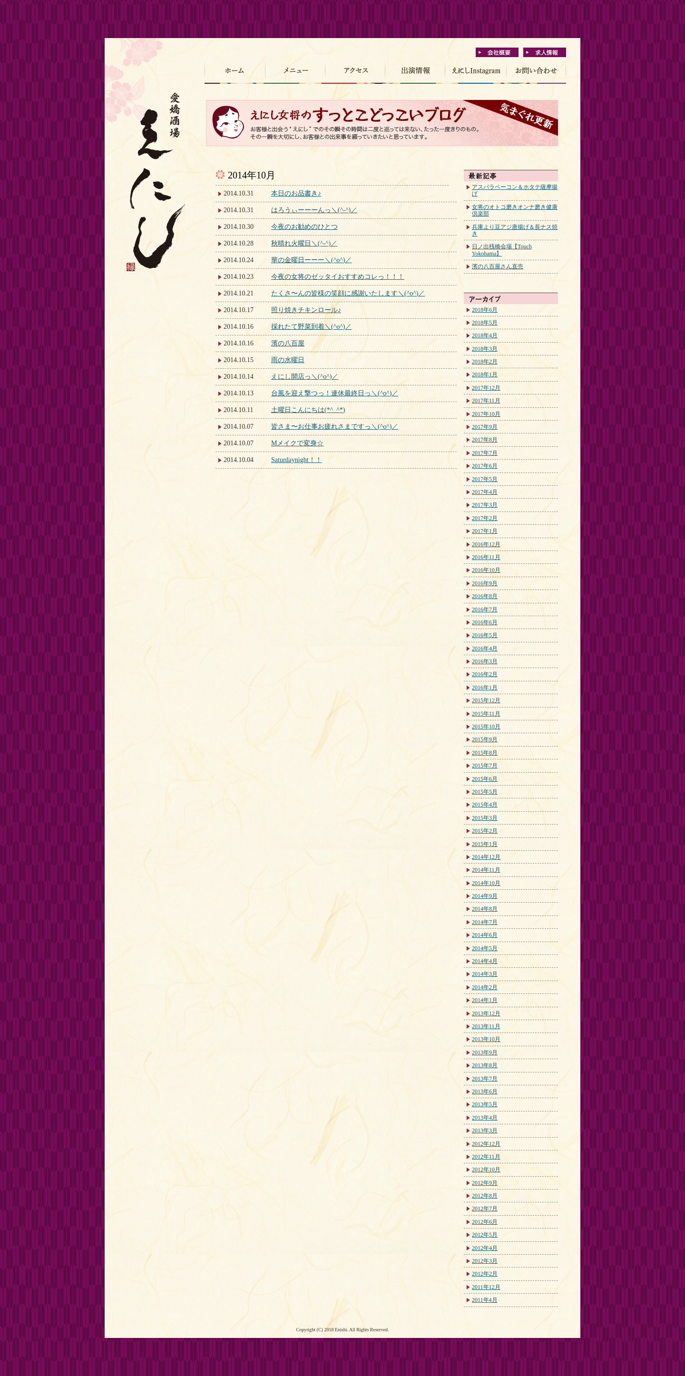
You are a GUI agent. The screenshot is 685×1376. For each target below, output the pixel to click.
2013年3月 (485, 1130)
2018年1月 (485, 374)
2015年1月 (485, 844)
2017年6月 (485, 465)
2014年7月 (485, 922)
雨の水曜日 (287, 360)
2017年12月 (486, 387)
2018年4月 (485, 335)
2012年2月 (485, 1273)
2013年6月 (485, 1091)
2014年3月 (485, 974)
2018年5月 (485, 322)
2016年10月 (486, 570)
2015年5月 (485, 791)
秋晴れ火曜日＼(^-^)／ (304, 243)
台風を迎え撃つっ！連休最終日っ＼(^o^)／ (334, 393)
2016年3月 (485, 661)
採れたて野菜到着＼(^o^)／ (311, 326)
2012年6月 (485, 1222)
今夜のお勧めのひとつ (304, 226)
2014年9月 (485, 896)
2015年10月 (486, 726)
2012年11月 (486, 1156)
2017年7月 (485, 453)
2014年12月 (486, 857)
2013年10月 (486, 1039)
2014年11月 (486, 869)
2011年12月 (486, 1287)
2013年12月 (486, 1013)
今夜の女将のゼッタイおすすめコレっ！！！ (337, 276)
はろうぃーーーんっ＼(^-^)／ (314, 210)
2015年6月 (485, 779)
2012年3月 (485, 1261)
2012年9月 (485, 1182)
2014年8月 (485, 908)
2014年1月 (485, 1000)
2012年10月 (486, 1169)
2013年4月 (485, 1117)
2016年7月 (485, 609)
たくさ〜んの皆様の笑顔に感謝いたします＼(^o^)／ (348, 293)
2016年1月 (485, 687)
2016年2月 (485, 674)
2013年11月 (486, 1026)
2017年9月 (485, 426)
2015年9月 (485, 739)
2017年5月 (485, 479)
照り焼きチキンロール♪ (306, 310)
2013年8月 (485, 1065)
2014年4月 (485, 961)
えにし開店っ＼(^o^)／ (304, 376)
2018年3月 (485, 348)
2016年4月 (485, 648)
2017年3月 (485, 504)
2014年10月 (486, 883)
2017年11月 (486, 400)
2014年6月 (485, 935)
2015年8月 (485, 752)
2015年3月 (485, 818)
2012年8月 (485, 1195)
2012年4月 (485, 1248)
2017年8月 (485, 439)
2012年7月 (485, 1208)
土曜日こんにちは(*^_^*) (308, 409)
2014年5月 (485, 948)
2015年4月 (485, 804)
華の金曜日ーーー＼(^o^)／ (311, 260)
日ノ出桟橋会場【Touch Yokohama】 (502, 249)
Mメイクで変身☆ (297, 443)
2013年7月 (485, 1078)
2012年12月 (486, 1143)
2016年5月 (485, 635)
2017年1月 (485, 531)
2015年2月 (485, 830)
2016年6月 (485, 622)
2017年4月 (485, 492)
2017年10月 (486, 414)
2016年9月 (485, 583)
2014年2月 (485, 987)
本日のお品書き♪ (296, 193)
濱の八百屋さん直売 (497, 266)
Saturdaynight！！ (296, 459)
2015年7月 (485, 765)
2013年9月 (485, 1052)
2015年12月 (486, 700)
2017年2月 (485, 518)
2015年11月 (486, 713)
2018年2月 (485, 361)
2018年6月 (485, 309)
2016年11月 (486, 557)
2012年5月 (485, 1234)
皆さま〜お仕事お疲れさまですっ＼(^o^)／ (334, 426)
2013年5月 (485, 1104)
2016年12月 (486, 544)
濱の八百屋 (287, 343)
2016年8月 (485, 596)
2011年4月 (485, 1300)
